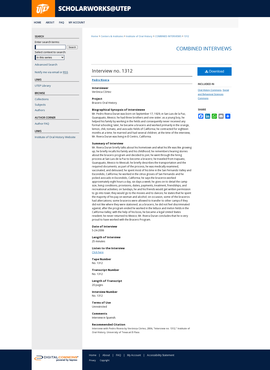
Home (94, 36)
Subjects (40, 104)
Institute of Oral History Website (55, 137)
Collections (42, 99)
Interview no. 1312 (112, 70)
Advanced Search (46, 64)
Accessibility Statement (160, 355)
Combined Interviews (204, 48)
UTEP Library (43, 85)
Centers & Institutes (112, 36)
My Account (134, 355)
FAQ (118, 355)
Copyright (104, 360)
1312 (186, 36)
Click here (98, 252)
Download (214, 71)
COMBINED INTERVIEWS (168, 36)
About (106, 355)
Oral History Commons (209, 90)
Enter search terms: (47, 42)
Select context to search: (50, 52)
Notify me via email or (51, 72)
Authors (40, 110)
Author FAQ (42, 123)
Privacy (92, 360)
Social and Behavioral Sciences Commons (213, 94)
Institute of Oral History (139, 36)
